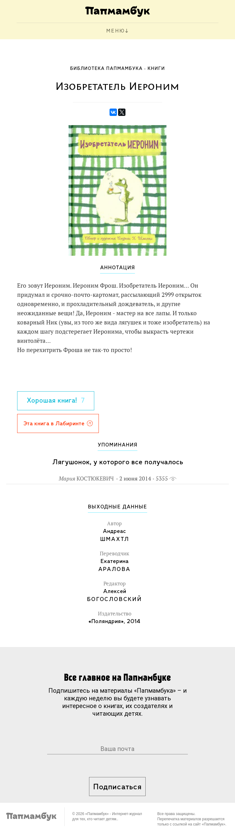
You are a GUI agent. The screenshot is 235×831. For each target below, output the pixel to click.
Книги (156, 68)
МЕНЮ (115, 31)
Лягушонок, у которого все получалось (117, 462)
